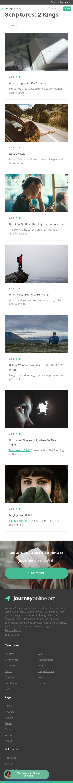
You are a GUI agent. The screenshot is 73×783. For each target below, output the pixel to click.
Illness (41, 665)
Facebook (10, 757)
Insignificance (46, 671)
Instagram (11, 769)
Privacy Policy (13, 630)
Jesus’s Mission (18, 153)
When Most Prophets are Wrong (29, 294)
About (8, 741)
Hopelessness (45, 659)
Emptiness (11, 683)
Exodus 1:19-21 (18, 521)
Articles (9, 717)
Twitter (9, 763)
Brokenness (11, 659)
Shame (42, 683)
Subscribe (36, 573)
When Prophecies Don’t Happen (28, 83)
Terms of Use (12, 635)
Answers (9, 711)
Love (40, 677)
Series (8, 723)
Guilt (40, 654)
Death (8, 671)
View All (15, 25)
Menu (67, 8)
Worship (9, 735)
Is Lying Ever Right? (20, 515)
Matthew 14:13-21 (20, 450)
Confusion (10, 665)
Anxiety (9, 654)
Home (8, 705)
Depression (11, 677)
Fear (7, 689)
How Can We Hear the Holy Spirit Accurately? (36, 224)
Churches (10, 729)
